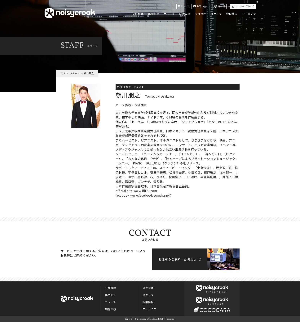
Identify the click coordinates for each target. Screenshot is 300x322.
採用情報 (231, 14)
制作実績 (184, 14)
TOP (62, 73)
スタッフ (216, 14)
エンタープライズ (243, 6)
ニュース (169, 14)
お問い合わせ (202, 6)
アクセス (184, 6)
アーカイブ (249, 14)
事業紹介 (153, 14)
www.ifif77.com (145, 190)
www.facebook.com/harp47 (151, 195)
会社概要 (137, 14)
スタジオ (200, 14)
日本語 (219, 6)
